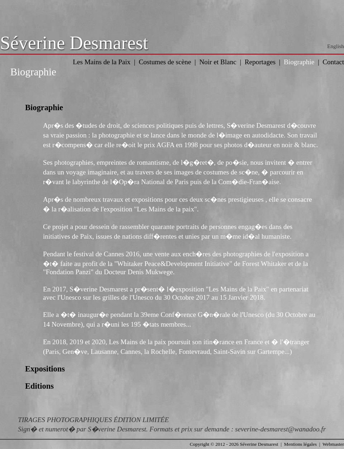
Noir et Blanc (217, 62)
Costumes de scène (165, 62)
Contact (333, 62)
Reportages (260, 62)
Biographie (299, 62)
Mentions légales (300, 444)
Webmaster (333, 444)
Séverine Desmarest (74, 43)
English (335, 46)
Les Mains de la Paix (101, 62)
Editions (39, 386)
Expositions (45, 368)
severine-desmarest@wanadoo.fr (280, 429)
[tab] (172, 107)
